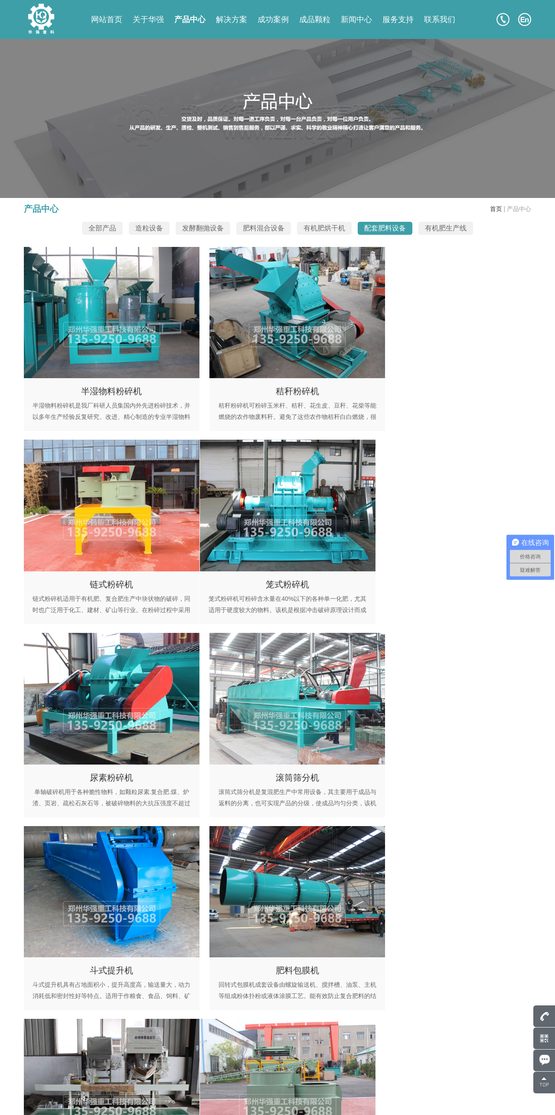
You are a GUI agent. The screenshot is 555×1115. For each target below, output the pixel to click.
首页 (496, 208)
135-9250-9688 (74, 1049)
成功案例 (273, 19)
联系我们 (439, 19)
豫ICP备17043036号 (126, 1097)
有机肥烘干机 (324, 228)
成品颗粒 (314, 19)
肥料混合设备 (263, 228)
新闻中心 (356, 19)
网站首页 (106, 19)
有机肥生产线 (446, 228)
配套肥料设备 (385, 228)
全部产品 (102, 228)
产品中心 (190, 19)
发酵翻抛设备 (203, 228)
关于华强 (148, 19)
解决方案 (231, 19)
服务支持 (398, 19)
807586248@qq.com (70, 1036)
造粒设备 (149, 228)
